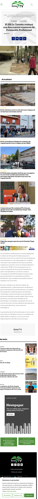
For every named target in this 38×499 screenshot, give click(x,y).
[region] (18, 488)
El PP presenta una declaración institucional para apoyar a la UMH (8, 443)
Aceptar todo (29, 495)
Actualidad (11, 15)
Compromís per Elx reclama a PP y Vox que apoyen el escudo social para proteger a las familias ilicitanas (15, 209)
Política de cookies (11, 491)
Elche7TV (6, 33)
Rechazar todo (18, 495)
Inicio (5, 15)
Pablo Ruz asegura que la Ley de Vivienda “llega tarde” (17, 242)
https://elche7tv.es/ (18, 332)
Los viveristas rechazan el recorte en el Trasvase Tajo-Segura (27, 442)
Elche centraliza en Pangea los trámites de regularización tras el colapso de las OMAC (15, 142)
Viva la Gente (23, 21)
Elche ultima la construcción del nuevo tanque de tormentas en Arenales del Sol (17, 111)
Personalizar (7, 495)
